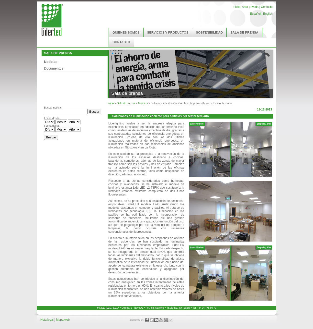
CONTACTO (121, 42)
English (268, 13)
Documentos (53, 68)
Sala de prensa (126, 103)
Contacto (267, 7)
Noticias (50, 62)
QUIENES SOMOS (126, 32)
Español (255, 13)
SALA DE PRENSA (244, 32)
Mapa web (63, 319)
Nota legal (47, 319)
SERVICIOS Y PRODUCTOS (168, 32)
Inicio (236, 7)
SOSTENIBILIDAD (209, 32)
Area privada (249, 7)
